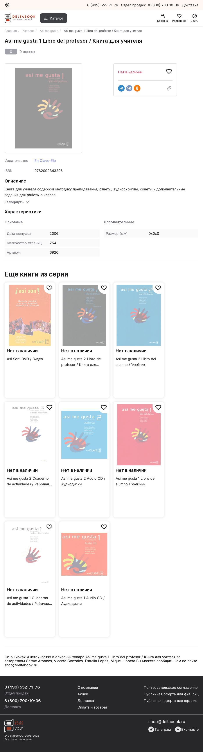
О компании (87, 687)
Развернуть (14, 202)
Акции (82, 694)
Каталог (56, 18)
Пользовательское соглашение (171, 687)
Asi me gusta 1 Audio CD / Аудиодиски (83, 601)
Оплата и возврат (92, 707)
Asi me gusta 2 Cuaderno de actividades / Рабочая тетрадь (28, 481)
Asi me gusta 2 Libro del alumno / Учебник (136, 362)
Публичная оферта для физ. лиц (171, 694)
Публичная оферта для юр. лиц (171, 700)
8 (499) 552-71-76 (102, 5)
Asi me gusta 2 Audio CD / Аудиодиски (83, 481)
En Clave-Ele (45, 160)
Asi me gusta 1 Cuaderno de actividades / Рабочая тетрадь (28, 601)
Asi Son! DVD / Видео (25, 359)
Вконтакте (187, 729)
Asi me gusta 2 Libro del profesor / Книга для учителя (81, 362)
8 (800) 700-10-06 (164, 5)
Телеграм (159, 729)
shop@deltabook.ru (166, 721)
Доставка (85, 700)
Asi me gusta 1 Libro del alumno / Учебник (135, 481)
